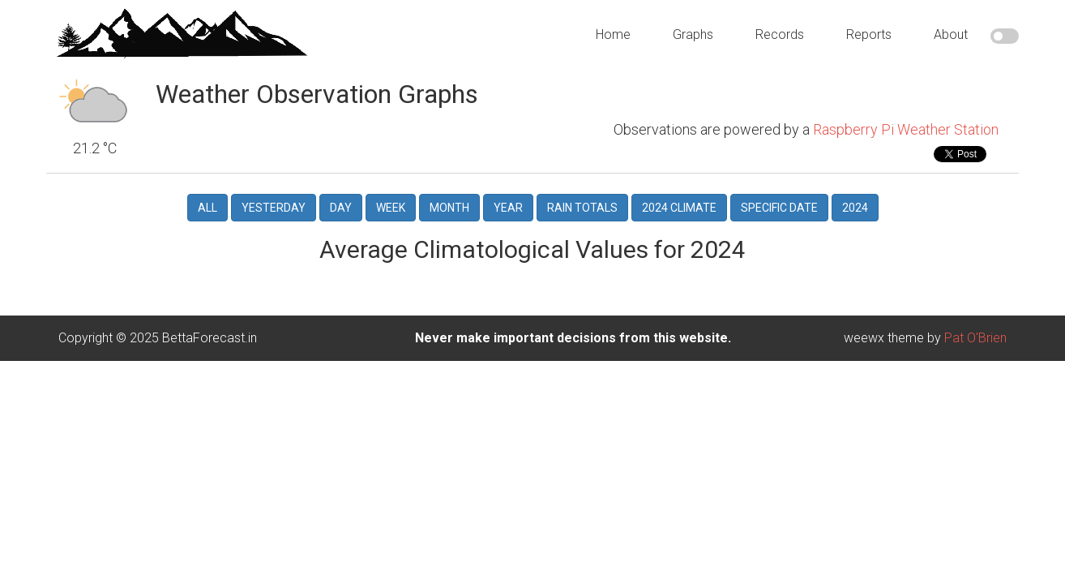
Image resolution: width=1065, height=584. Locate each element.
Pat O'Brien (975, 322)
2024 (855, 192)
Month (449, 192)
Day (341, 192)
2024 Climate (679, 192)
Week (390, 192)
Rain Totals (582, 192)
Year (508, 192)
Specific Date (779, 192)
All (207, 192)
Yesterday (274, 192)
